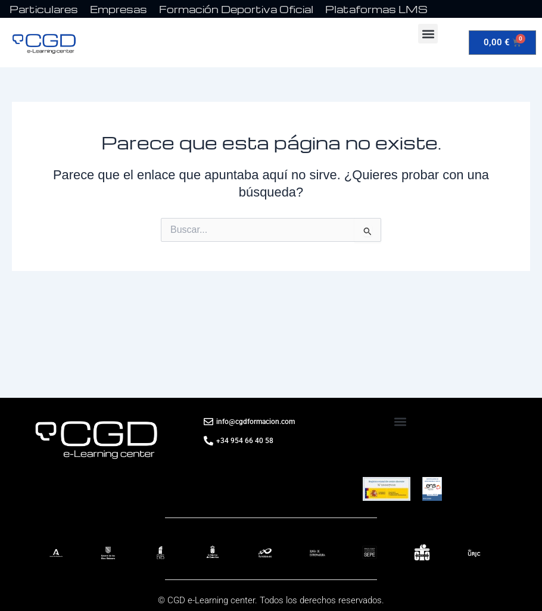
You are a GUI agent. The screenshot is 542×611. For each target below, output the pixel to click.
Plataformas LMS (376, 9)
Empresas (118, 9)
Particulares (44, 9)
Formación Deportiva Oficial (236, 9)
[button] (428, 33)
